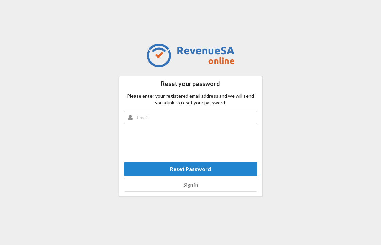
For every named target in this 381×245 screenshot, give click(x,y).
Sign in (190, 184)
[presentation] (190, 143)
